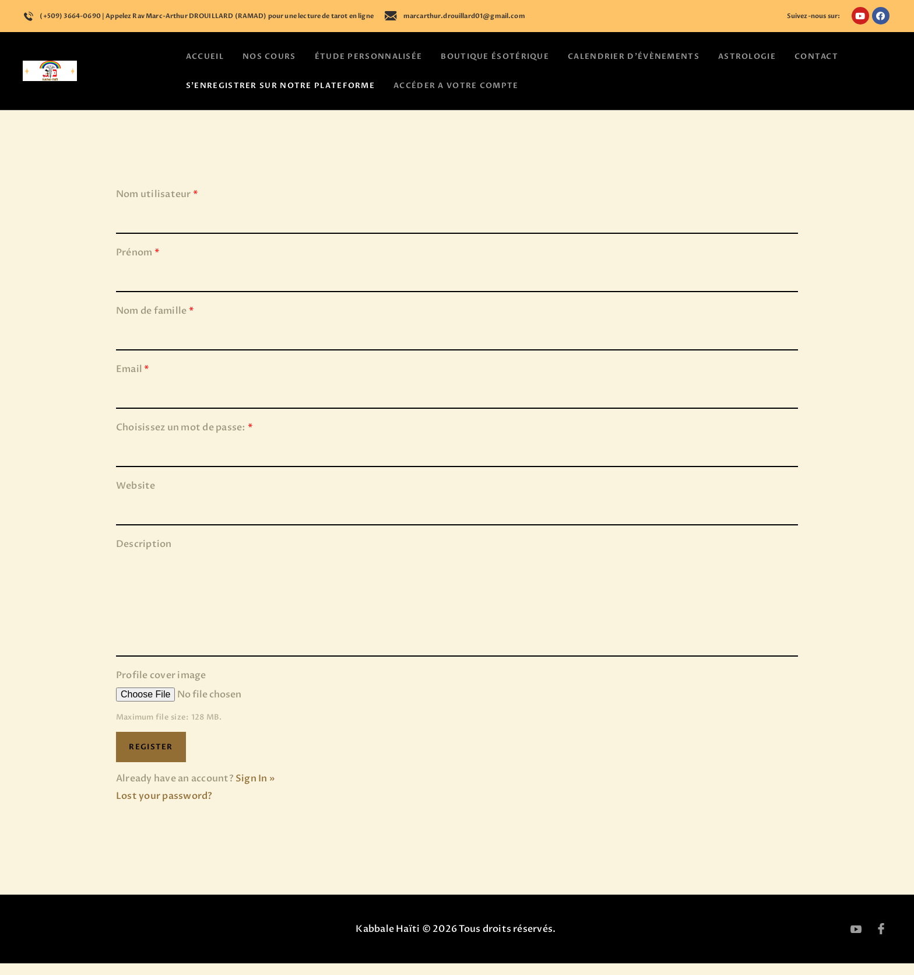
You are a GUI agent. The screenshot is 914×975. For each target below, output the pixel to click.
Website (136, 498)
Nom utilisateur (157, 206)
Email (133, 381)
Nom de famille (155, 323)
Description (144, 556)
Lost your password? (164, 807)
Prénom (138, 264)
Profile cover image (161, 687)
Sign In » (255, 790)
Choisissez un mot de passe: (184, 439)
